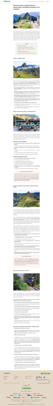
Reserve (47, 1)
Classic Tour (4, 377)
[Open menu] (50, 1)
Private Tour (5, 378)
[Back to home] (6, 1)
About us (26, 377)
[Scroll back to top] (49, 381)
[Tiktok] (47, 373)
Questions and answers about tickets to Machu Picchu (27, 53)
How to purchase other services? (23, 51)
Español (22, 391)
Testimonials (40, 1)
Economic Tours (5, 379)
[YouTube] (45, 373)
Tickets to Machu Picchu (22, 45)
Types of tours (30, 1)
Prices (37, 1)
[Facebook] (41, 373)
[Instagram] (43, 373)
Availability (34, 1)
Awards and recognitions (28, 378)
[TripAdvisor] (49, 373)
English (26, 391)
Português (30, 391)
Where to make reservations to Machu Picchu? (25, 47)
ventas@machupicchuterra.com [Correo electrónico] (38, 399)
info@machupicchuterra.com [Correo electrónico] (30, 399)
